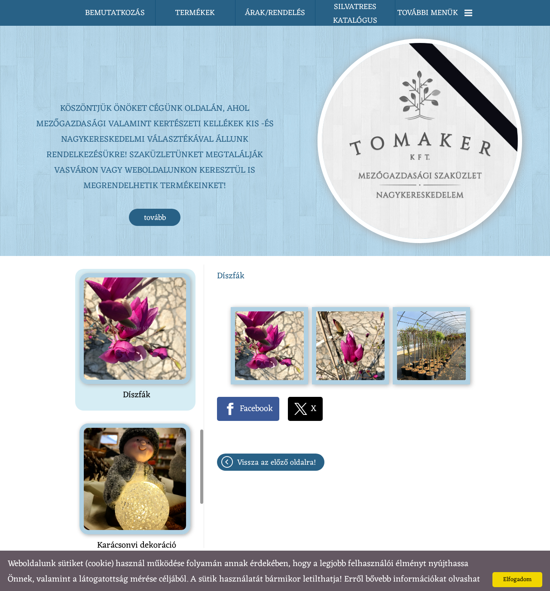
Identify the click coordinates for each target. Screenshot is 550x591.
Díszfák (136, 378)
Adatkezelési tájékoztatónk (66, 577)
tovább (155, 200)
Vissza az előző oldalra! (276, 445)
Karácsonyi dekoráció (136, 528)
